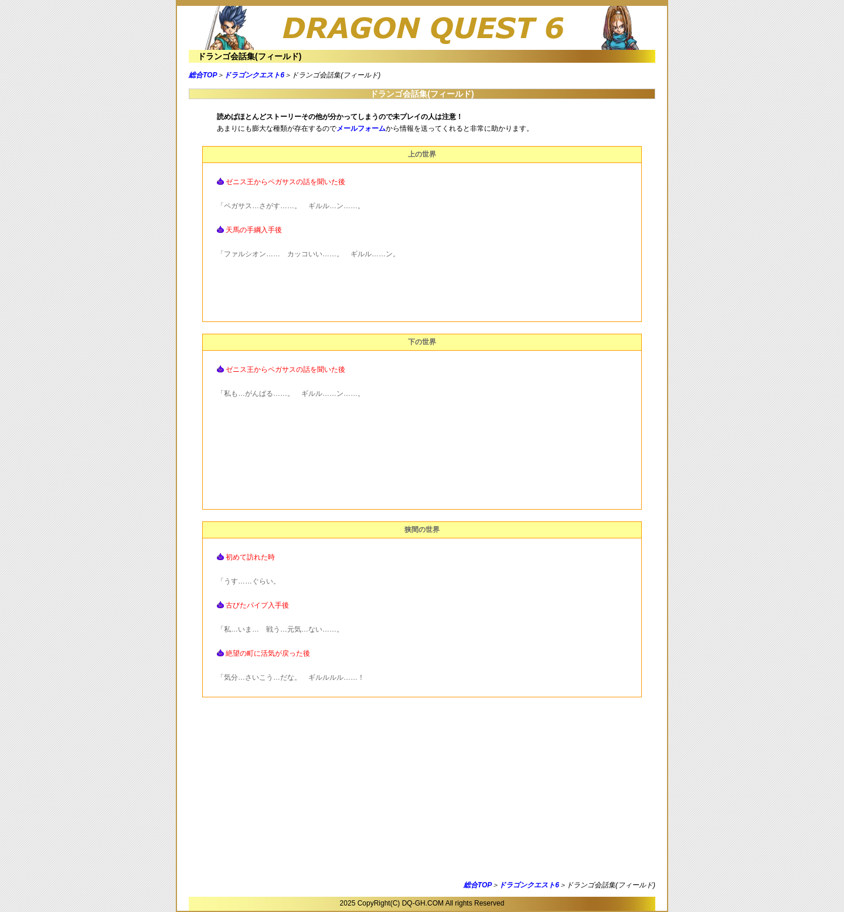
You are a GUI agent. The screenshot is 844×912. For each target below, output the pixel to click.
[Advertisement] (422, 791)
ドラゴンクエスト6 (254, 75)
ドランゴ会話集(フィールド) (249, 56)
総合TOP (203, 75)
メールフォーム (361, 128)
